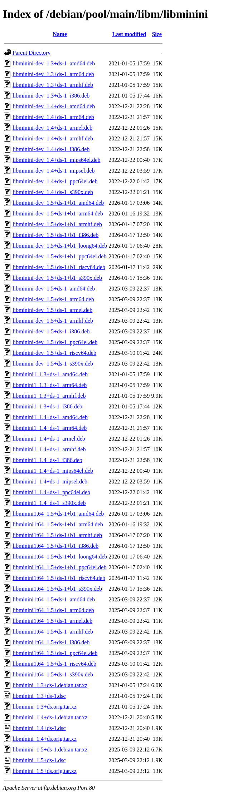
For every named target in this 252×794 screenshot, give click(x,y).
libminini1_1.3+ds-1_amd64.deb (50, 374)
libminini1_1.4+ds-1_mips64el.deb (53, 471)
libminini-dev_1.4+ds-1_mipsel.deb (53, 171)
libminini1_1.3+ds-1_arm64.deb (50, 385)
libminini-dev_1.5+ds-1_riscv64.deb (54, 353)
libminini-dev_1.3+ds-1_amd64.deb (54, 63)
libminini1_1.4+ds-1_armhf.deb (49, 449)
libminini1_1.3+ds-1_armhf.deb (49, 396)
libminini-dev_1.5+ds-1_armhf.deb (53, 321)
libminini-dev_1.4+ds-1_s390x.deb (53, 192)
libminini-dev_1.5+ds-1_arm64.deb (53, 299)
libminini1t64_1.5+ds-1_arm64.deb (53, 610)
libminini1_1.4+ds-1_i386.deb (47, 460)
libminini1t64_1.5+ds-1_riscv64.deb (54, 664)
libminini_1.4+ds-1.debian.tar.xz (50, 717)
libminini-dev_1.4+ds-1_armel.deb (52, 128)
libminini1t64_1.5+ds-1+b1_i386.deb (55, 546)
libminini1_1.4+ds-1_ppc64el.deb (51, 492)
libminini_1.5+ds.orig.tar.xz (45, 771)
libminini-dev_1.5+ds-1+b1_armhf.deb (57, 224)
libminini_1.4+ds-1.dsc (39, 728)
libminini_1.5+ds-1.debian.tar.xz (50, 749)
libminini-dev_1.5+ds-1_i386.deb (51, 331)
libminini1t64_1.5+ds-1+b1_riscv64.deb (59, 578)
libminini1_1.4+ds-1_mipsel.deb (50, 481)
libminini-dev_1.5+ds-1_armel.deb (52, 310)
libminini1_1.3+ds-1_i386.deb (47, 406)
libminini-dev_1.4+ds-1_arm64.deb (53, 117)
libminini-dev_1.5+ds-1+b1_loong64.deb (60, 246)
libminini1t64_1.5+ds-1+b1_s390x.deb (57, 589)
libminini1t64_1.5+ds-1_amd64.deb (54, 599)
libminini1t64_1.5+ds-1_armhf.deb (53, 632)
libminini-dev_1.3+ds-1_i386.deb (51, 96)
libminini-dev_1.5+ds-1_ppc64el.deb (55, 342)
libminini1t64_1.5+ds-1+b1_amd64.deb (58, 514)
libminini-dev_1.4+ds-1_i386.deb (51, 149)
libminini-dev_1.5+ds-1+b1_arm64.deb (58, 213)
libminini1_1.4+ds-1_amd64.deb (50, 417)
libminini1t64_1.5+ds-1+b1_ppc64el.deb (59, 567)
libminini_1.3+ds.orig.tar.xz (45, 707)
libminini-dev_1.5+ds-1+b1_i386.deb (55, 235)
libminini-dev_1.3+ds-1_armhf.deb (53, 85)
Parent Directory (31, 53)
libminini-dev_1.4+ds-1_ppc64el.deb (55, 181)
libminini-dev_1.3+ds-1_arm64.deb (53, 74)
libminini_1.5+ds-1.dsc (39, 760)
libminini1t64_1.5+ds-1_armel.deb (52, 621)
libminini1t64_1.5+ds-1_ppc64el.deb (55, 653)
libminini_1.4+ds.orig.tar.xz (45, 739)
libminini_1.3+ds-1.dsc (39, 696)
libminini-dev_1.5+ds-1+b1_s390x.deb (57, 278)
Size (157, 34)
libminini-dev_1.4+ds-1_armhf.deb (53, 138)
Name (60, 34)
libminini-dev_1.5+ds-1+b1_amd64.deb (58, 203)
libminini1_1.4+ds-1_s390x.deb (49, 503)
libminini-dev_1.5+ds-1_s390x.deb (53, 364)
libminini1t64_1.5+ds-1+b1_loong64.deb (60, 557)
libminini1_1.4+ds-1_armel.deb (49, 439)
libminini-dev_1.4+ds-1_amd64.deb (54, 106)
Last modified (129, 34)
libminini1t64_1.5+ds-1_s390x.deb (53, 674)
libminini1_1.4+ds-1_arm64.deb (50, 428)
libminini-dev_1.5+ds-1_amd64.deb (54, 289)
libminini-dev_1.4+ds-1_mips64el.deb (56, 160)
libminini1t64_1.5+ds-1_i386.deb (51, 642)
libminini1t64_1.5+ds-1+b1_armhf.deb (57, 535)
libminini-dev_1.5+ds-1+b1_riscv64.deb (59, 267)
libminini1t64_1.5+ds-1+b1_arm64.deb (58, 524)
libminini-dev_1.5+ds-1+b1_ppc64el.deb (59, 256)
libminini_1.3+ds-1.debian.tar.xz (50, 685)
